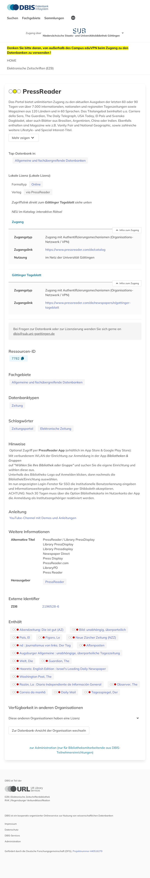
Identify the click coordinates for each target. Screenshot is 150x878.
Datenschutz (11, 829)
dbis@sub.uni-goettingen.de (34, 334)
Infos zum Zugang (127, 230)
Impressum (11, 823)
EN (73, 18)
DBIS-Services (12, 835)
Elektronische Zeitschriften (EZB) (30, 68)
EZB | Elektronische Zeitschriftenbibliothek (27, 796)
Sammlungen (54, 18)
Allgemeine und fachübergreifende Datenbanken (50, 160)
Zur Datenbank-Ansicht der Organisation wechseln (49, 730)
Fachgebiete (31, 18)
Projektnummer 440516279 (87, 851)
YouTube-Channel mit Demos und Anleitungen (42, 518)
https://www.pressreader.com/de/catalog (75, 249)
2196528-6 (50, 606)
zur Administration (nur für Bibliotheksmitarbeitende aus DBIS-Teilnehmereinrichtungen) (75, 750)
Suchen (13, 18)
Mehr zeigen (23, 138)
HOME (11, 60)
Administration (13, 841)
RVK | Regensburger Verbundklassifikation (27, 800)
